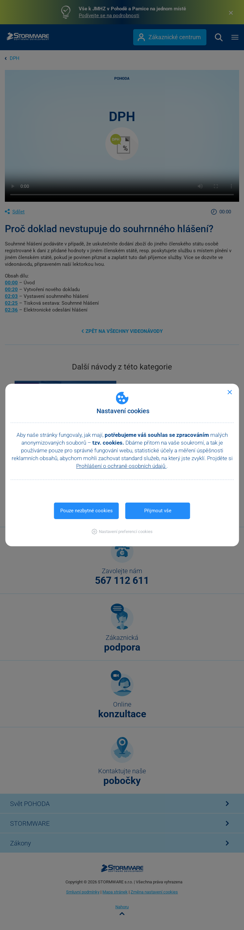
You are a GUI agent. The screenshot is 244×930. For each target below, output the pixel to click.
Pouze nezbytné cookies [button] (86, 511)
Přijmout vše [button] (157, 511)
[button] (122, 531)
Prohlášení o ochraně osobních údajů (121, 466)
